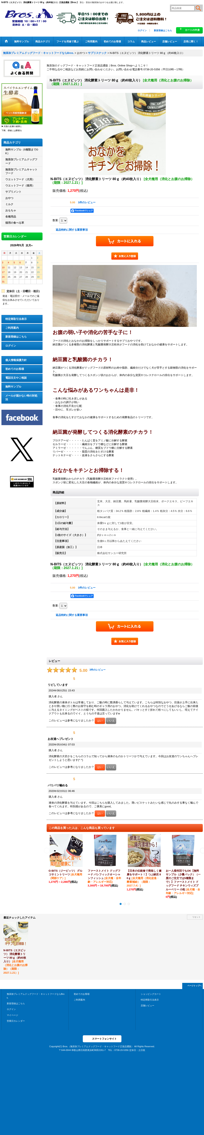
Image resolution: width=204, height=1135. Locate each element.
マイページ (12, 1015)
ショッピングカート (151, 994)
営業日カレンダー (16, 1021)
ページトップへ (194, 986)
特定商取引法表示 (16, 318)
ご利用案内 (12, 327)
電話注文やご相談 (16, 377)
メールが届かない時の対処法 (21, 397)
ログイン (142, 30)
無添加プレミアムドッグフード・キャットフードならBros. (36, 996)
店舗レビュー (147, 1005)
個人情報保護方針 (16, 360)
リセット (196, 917)
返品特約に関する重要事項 (72, 229)
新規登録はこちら (163, 30)
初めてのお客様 (14, 368)
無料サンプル (13, 386)
